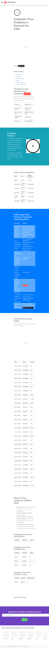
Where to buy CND (21, 84)
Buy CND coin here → (28, 307)
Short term (19, 74)
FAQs (18, 80)
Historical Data (20, 82)
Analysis (18, 76)
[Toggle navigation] (2, 2)
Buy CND (21, 66)
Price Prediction (20, 78)
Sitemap (26, 646)
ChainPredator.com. (13, 646)
